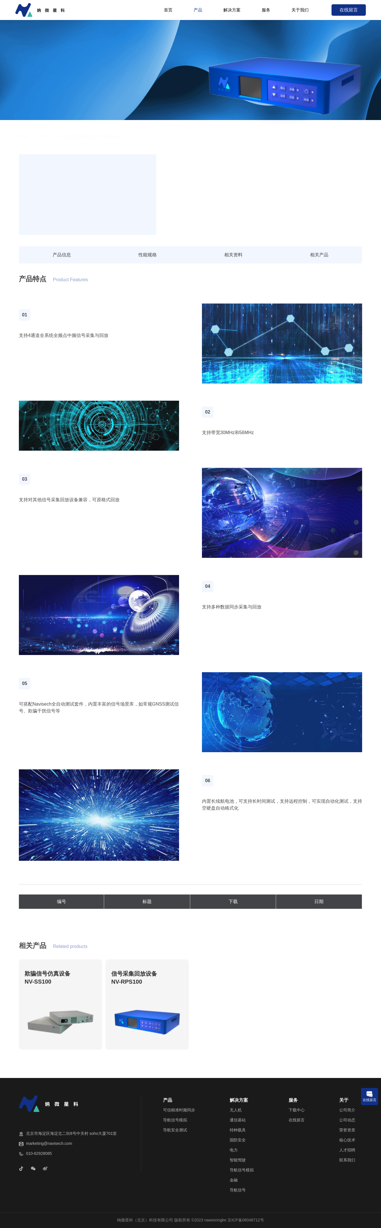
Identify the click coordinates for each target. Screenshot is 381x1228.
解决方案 (232, 9)
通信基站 (238, 1120)
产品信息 (62, 254)
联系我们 (347, 1160)
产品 (198, 9)
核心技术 (347, 1140)
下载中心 (297, 1110)
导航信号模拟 (175, 1120)
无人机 (236, 1110)
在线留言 (349, 9)
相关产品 (319, 254)
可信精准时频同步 (179, 1110)
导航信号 (238, 1190)
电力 (234, 1150)
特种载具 (238, 1130)
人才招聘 (347, 1150)
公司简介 (347, 1110)
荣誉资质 (347, 1130)
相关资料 (233, 254)
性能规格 (147, 254)
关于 (343, 1100)
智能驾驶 (238, 1160)
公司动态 (347, 1120)
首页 (168, 9)
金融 (234, 1180)
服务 (266, 9)
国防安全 (238, 1140)
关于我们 (300, 9)
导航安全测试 (175, 1130)
